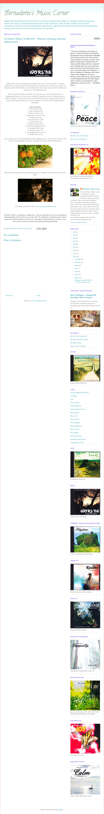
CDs (71, 399)
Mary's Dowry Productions (78, 139)
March (77, 274)
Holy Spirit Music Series (77, 409)
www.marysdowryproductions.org (45, 206)
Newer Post (8, 295)
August (77, 265)
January (77, 277)
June (76, 268)
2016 (74, 256)
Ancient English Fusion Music (79, 392)
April (76, 271)
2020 (74, 244)
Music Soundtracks (76, 426)
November (78, 262)
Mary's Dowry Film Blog (78, 346)
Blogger (60, 810)
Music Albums (74, 412)
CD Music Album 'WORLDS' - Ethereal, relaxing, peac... (83, 281)
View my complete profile (78, 222)
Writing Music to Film (77, 442)
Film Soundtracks (75, 406)
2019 (74, 247)
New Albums (74, 433)
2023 (74, 235)
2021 (74, 241)
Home (39, 295)
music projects (74, 419)
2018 (74, 250)
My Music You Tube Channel (79, 136)
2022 (74, 238)
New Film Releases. (76, 436)
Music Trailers (74, 429)
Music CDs (73, 416)
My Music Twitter (75, 343)
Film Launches (75, 402)
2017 (74, 253)
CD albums (73, 396)
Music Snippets (75, 422)
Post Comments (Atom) (39, 301)
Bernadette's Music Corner (36, 14)
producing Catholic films (78, 439)
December (78, 259)
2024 (74, 232)
